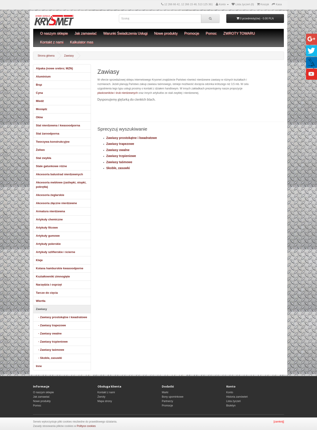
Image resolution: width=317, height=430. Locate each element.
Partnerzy (167, 401)
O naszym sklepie (54, 33)
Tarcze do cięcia (47, 292)
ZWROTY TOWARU (239, 33)
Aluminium (43, 76)
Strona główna (46, 55)
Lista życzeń (233, 401)
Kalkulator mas (81, 42)
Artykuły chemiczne (49, 219)
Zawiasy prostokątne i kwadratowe (131, 138)
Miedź (40, 101)
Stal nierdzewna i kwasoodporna (58, 125)
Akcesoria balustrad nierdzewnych (59, 174)
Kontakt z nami (51, 42)
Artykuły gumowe (48, 235)
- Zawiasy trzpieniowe (52, 341)
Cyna (39, 92)
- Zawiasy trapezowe (51, 325)
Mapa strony (105, 401)
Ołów (39, 117)
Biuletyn (231, 405)
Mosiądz (41, 109)
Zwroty (101, 396)
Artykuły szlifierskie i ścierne (55, 252)
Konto (229, 392)
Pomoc (211, 33)
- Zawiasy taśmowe (50, 349)
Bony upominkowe (172, 396)
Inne (39, 366)
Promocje (191, 33)
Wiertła (40, 301)
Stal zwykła (43, 158)
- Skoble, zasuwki (49, 358)
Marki (165, 392)
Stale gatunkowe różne (51, 166)
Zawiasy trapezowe (120, 144)
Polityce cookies (86, 426)
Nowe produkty (166, 33)
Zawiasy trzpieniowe (121, 156)
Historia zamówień (237, 396)
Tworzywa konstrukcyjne (53, 141)
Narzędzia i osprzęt (49, 284)
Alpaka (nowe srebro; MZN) (54, 68)
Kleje (39, 260)
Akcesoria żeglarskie (50, 195)
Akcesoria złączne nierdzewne (56, 203)
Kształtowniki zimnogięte (53, 276)
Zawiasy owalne (118, 150)
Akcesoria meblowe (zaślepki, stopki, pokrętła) (61, 184)
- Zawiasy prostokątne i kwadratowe (61, 317)
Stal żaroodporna (47, 133)
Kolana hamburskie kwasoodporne (59, 268)
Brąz (39, 84)
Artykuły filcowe (47, 227)
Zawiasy (69, 55)
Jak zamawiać (85, 33)
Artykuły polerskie (48, 243)
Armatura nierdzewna (50, 211)
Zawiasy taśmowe (119, 162)
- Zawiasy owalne (49, 333)
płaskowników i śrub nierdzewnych (118, 92)
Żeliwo (40, 149)
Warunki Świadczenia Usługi (125, 33)
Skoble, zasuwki (118, 168)
